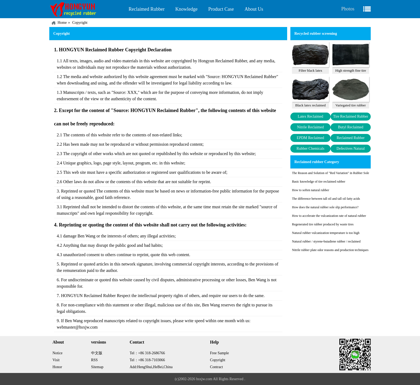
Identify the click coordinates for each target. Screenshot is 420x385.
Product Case (221, 9)
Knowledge (186, 9)
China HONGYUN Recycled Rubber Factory (86, 9)
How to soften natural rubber (310, 190)
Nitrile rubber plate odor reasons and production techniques (330, 250)
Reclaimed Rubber (146, 9)
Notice (57, 353)
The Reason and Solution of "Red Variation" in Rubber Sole (330, 173)
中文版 (96, 353)
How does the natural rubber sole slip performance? (325, 207)
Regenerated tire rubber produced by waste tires (323, 224)
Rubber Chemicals (310, 149)
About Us (254, 9)
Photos (347, 8)
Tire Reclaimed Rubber (350, 116)
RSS (94, 360)
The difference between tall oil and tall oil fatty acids (326, 199)
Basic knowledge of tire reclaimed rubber (318, 181)
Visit (55, 360)
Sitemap (97, 367)
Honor (57, 367)
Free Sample (219, 353)
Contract (216, 367)
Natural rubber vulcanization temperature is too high (325, 233)
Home (62, 23)
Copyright (80, 23)
